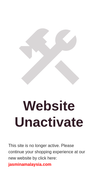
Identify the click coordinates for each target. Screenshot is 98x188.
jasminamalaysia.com (29, 164)
